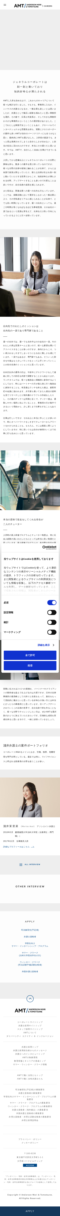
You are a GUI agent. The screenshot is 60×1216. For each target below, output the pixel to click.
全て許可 (30, 655)
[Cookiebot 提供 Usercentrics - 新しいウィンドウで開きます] (42, 548)
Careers (48, 6)
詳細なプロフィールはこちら (18, 847)
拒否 (30, 665)
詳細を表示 (44, 645)
